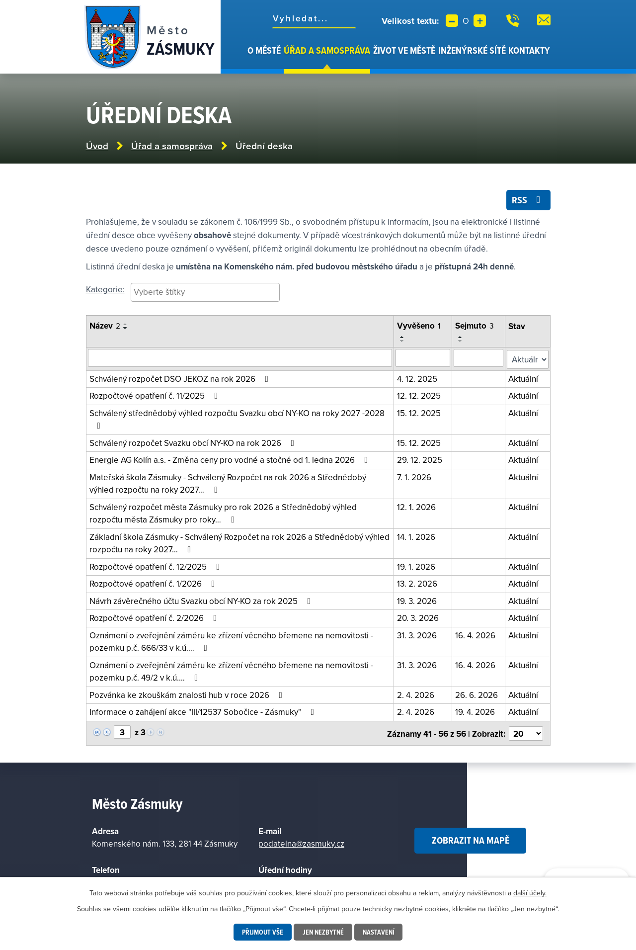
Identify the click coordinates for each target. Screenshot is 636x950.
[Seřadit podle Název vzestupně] (125, 325)
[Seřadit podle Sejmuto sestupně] (460, 342)
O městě (264, 50)
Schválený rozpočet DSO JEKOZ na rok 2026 (180, 378)
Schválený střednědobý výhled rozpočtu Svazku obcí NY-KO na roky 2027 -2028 (237, 418)
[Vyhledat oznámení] (240, 358)
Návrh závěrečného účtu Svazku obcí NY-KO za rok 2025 (202, 600)
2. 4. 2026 (416, 694)
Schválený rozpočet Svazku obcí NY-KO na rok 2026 (193, 442)
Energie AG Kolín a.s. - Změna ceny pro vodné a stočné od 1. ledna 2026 (230, 459)
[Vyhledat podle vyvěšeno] (423, 358)
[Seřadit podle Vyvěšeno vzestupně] (403, 338)
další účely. (530, 893)
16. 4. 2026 (475, 634)
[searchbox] (205, 292)
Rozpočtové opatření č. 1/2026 (154, 583)
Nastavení (379, 932)
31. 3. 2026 (417, 634)
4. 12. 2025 (418, 378)
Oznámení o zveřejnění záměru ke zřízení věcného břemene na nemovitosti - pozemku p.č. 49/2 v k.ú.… (231, 670)
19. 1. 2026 (417, 566)
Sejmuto (474, 327)
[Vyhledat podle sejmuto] (478, 358)
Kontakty (529, 50)
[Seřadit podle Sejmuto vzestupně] (460, 338)
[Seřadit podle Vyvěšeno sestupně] (403, 342)
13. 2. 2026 (418, 583)
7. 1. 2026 (415, 476)
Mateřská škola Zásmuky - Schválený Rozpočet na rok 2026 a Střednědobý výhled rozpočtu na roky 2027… (227, 482)
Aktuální (524, 378)
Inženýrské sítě (472, 50)
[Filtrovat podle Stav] (528, 358)
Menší (452, 20)
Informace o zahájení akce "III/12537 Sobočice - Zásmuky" (203, 711)
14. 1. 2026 (417, 536)
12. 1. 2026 (417, 506)
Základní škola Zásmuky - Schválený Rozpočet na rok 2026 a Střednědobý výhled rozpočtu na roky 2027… (239, 542)
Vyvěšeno (419, 327)
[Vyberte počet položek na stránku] (526, 731)
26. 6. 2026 (476, 694)
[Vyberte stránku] (122, 730)
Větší (480, 20)
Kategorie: (105, 290)
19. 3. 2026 (417, 600)
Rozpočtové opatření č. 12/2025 (156, 566)
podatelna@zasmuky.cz (301, 841)
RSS (528, 200)
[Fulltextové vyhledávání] (314, 18)
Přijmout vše (262, 932)
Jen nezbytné (323, 932)
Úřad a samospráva (327, 50)
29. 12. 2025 (420, 459)
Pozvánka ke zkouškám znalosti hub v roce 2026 (187, 694)
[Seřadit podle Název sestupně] (125, 329)
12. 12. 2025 (419, 395)
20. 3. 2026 (418, 617)
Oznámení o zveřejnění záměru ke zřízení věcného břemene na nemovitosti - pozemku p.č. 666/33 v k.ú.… (231, 640)
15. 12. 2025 (419, 412)
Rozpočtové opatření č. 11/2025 (155, 395)
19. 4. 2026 (475, 711)
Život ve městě (404, 50)
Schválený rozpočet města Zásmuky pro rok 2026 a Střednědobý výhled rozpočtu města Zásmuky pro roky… (223, 512)
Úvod (240, 58)
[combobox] (205, 293)
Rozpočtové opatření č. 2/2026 (155, 617)
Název (104, 327)
